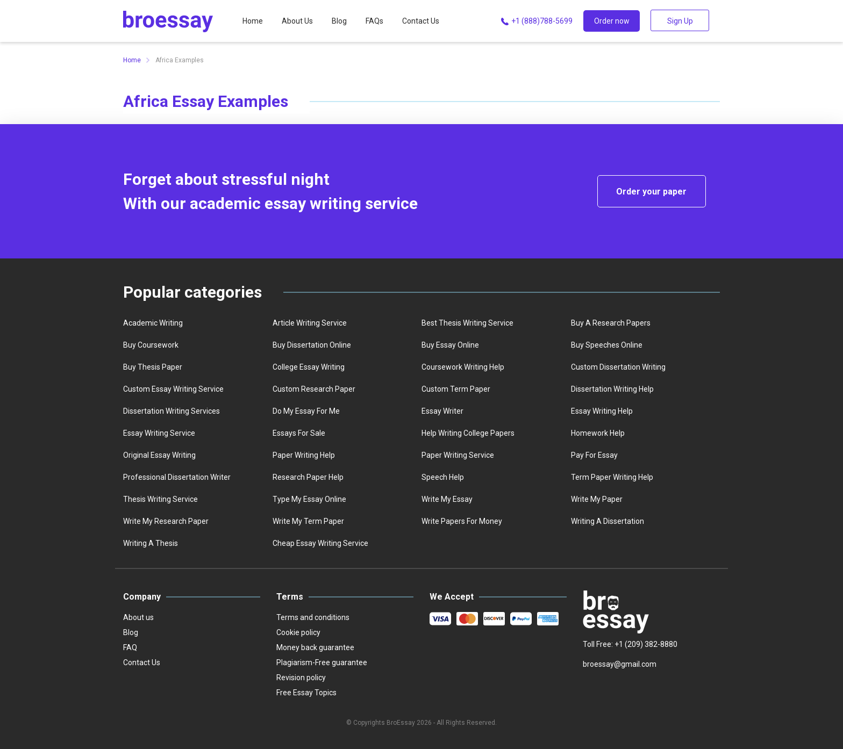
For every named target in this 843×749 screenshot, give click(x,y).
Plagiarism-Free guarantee (321, 662)
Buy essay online (450, 345)
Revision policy (301, 677)
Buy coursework (150, 345)
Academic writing (153, 323)
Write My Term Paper (308, 521)
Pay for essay (594, 455)
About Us (297, 21)
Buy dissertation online (312, 345)
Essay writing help (602, 411)
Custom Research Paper (314, 389)
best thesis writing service (467, 323)
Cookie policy (298, 632)
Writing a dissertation (607, 521)
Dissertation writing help (612, 389)
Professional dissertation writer (177, 477)
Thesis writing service (160, 499)
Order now (612, 21)
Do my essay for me (306, 411)
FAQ (130, 647)
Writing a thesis (150, 543)
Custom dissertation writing (618, 367)
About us (138, 617)
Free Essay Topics (306, 692)
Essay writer (442, 411)
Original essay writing (159, 455)
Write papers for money (462, 521)
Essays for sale (299, 433)
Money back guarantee (315, 647)
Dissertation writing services (171, 411)
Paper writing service (458, 455)
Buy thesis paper (152, 367)
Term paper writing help (612, 477)
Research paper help (308, 477)
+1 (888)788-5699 (536, 21)
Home (252, 21)
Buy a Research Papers (611, 323)
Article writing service (310, 323)
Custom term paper (456, 389)
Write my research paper (166, 521)
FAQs (374, 21)
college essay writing (309, 367)
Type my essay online (309, 499)
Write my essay (447, 499)
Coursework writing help (463, 367)
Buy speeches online (606, 345)
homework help (598, 433)
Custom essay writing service (173, 389)
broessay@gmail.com (619, 664)
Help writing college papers (468, 433)
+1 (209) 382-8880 (646, 644)
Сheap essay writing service (320, 543)
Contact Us (420, 21)
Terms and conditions (312, 617)
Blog (339, 21)
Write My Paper (597, 499)
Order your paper (651, 191)
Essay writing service (159, 433)
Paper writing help (304, 455)
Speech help (443, 477)
